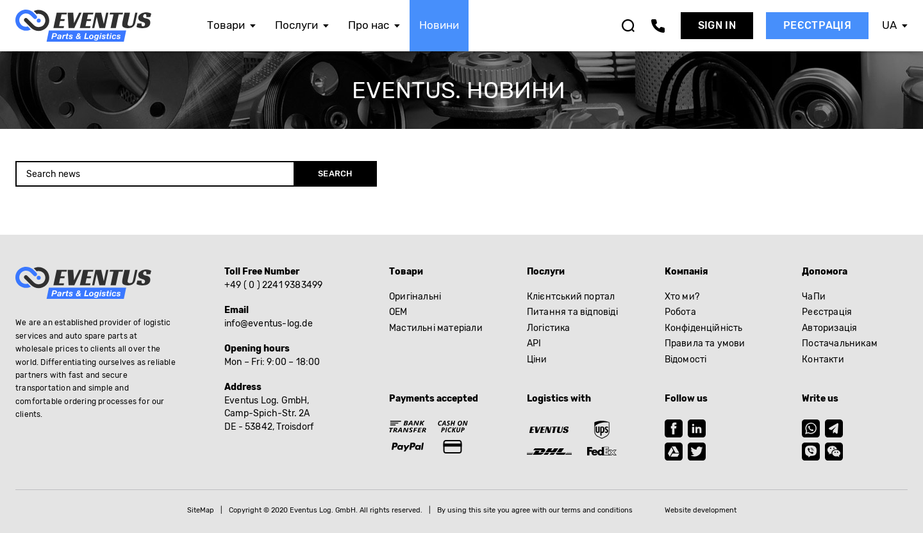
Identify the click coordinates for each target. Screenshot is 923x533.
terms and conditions (597, 510)
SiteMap (200, 510)
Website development (700, 510)
